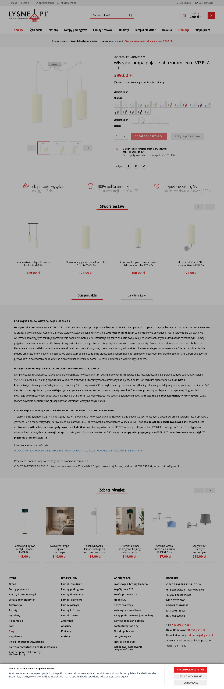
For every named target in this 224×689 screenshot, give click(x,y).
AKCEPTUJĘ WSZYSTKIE (190, 669)
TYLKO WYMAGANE (191, 676)
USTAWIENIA (191, 682)
